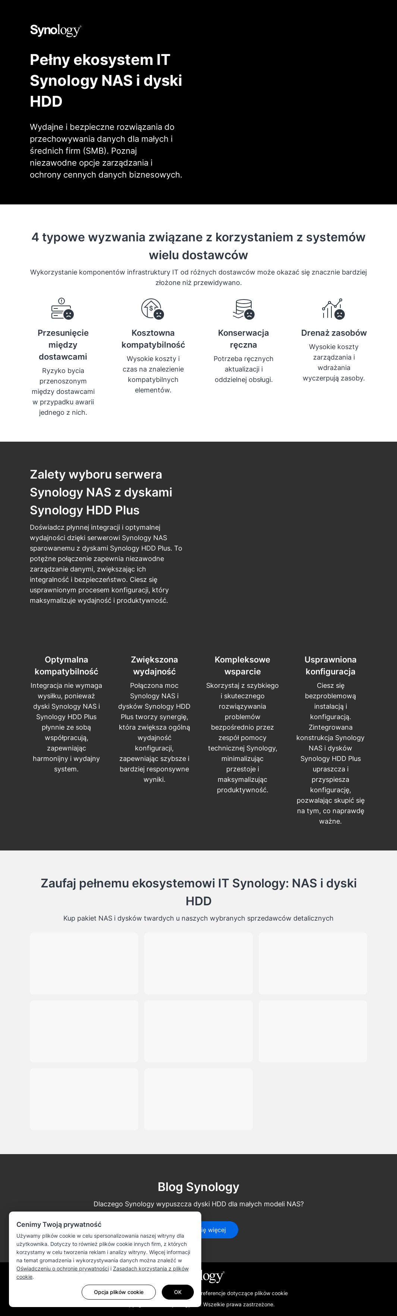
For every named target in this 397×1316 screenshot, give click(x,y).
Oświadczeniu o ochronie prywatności (62, 1268)
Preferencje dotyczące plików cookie (243, 1293)
